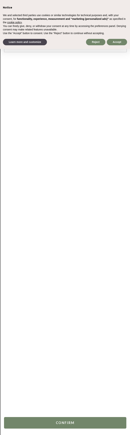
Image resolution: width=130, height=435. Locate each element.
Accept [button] (117, 42)
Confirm (65, 423)
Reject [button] (96, 42)
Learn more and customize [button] (25, 42)
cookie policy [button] (14, 22)
